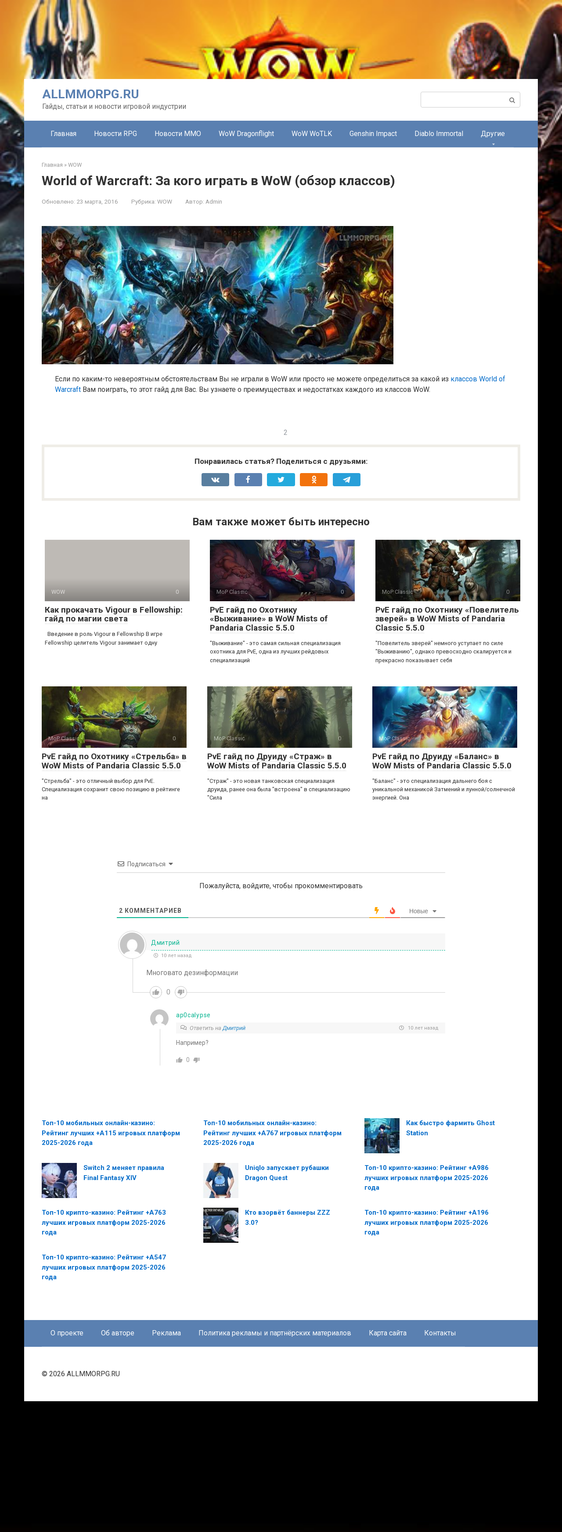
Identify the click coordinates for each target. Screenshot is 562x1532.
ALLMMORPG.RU (90, 94)
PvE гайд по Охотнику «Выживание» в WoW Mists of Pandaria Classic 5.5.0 (269, 750)
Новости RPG (115, 133)
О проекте (66, 1464)
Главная (63, 133)
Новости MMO (178, 133)
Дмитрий (234, 1158)
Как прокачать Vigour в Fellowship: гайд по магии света (114, 745)
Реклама (166, 1464)
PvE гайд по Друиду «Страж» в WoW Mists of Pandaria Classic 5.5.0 (276, 891)
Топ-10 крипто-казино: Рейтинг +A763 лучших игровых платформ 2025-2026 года (104, 1353)
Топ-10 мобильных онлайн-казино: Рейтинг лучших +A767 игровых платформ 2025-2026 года (272, 1263)
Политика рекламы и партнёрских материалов (274, 1464)
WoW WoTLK (312, 133)
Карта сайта (388, 1464)
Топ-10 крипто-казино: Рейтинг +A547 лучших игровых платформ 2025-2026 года (104, 1398)
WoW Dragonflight (246, 133)
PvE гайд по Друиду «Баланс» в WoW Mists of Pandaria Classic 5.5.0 (442, 891)
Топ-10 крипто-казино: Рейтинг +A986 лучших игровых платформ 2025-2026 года (426, 1308)
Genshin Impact (373, 133)
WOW (164, 201)
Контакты (440, 1464)
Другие (493, 133)
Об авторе (117, 1464)
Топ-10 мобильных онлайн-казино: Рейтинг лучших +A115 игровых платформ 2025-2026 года (111, 1263)
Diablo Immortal (438, 133)
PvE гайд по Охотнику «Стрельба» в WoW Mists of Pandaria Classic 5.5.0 (114, 891)
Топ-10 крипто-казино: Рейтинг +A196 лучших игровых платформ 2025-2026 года (426, 1353)
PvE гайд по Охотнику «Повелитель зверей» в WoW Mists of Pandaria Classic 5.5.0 (447, 750)
